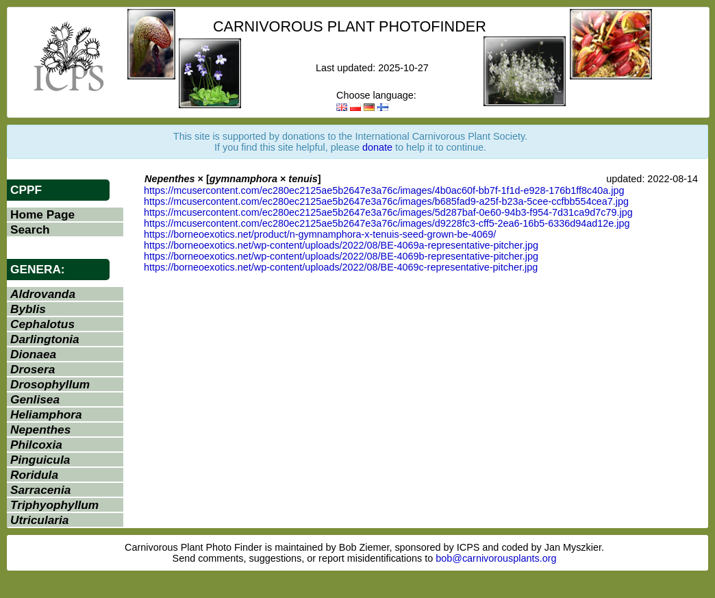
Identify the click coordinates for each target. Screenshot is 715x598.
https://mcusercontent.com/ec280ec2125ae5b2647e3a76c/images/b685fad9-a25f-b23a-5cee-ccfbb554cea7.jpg (386, 201)
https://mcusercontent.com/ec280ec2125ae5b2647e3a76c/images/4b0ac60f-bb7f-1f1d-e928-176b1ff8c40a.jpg (384, 190)
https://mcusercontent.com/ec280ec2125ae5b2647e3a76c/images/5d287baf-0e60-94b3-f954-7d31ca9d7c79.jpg (388, 212)
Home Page (42, 214)
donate (377, 147)
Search (30, 229)
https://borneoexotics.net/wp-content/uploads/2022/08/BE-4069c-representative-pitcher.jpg (341, 267)
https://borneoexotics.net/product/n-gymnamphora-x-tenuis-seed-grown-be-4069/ (320, 234)
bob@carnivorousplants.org (496, 558)
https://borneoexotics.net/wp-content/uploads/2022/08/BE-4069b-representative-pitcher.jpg (341, 256)
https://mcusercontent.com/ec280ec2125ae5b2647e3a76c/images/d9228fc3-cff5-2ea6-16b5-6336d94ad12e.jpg (386, 223)
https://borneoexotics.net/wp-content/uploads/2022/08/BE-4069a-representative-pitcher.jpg (341, 245)
